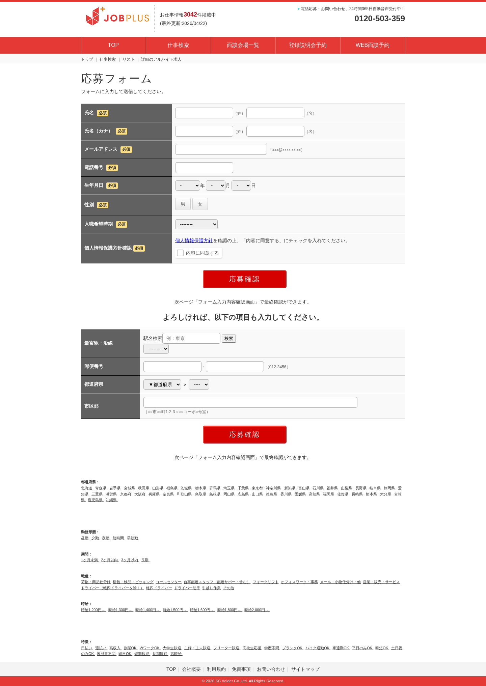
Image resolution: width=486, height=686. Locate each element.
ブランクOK (292, 648)
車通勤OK (341, 648)
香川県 (286, 494)
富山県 (304, 488)
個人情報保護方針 (194, 240)
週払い (101, 648)
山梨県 (347, 488)
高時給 (176, 654)
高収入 (115, 648)
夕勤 (95, 538)
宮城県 (130, 488)
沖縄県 (112, 500)
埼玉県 (229, 488)
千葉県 (244, 488)
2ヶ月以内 (110, 560)
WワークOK (150, 648)
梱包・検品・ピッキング (133, 582)
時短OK (382, 648)
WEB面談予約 (372, 45)
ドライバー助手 (187, 588)
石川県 (319, 488)
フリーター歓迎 (226, 648)
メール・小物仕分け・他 (340, 582)
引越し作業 (211, 588)
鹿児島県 (96, 500)
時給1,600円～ (202, 610)
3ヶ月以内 (130, 560)
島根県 (215, 494)
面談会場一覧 (243, 45)
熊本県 (372, 494)
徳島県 (272, 494)
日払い (87, 648)
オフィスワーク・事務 (299, 582)
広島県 (244, 494)
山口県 (258, 494)
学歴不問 (272, 648)
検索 (228, 338)
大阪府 (140, 494)
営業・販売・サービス (381, 582)
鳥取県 (201, 494)
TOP (113, 45)
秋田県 (144, 488)
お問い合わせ (271, 669)
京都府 (126, 494)
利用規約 (216, 669)
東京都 (258, 488)
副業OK (131, 648)
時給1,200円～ (93, 610)
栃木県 (201, 488)
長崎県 (358, 494)
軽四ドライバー (159, 588)
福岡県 (329, 494)
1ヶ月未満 (90, 560)
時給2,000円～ (257, 610)
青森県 (101, 488)
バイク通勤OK (317, 648)
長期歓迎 (160, 654)
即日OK (125, 654)
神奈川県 (274, 488)
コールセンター (169, 582)
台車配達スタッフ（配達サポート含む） (217, 582)
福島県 (172, 488)
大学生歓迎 (172, 648)
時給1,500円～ (175, 610)
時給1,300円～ (121, 610)
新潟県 (290, 488)
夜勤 (106, 538)
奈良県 (169, 494)
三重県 (97, 494)
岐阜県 (376, 488)
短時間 (119, 538)
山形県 (158, 488)
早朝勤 (133, 538)
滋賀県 (112, 494)
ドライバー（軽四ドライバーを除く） (112, 588)
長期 (145, 560)
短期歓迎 (142, 654)
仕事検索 (178, 45)
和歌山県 (185, 494)
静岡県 (390, 488)
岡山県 (229, 494)
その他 (228, 588)
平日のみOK (362, 648)
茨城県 (187, 488)
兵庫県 (154, 494)
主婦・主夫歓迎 (197, 648)
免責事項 (241, 669)
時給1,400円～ (148, 610)
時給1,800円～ (230, 610)
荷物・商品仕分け (96, 582)
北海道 (87, 488)
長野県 (361, 488)
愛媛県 (301, 494)
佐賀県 (343, 494)
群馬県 (215, 488)
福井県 (333, 488)
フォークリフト (266, 582)
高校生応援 (252, 648)
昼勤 (85, 538)
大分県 (386, 494)
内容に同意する (202, 253)
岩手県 (115, 488)
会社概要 (191, 669)
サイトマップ (305, 669)
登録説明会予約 (308, 45)
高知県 (315, 494)
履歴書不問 (106, 654)
